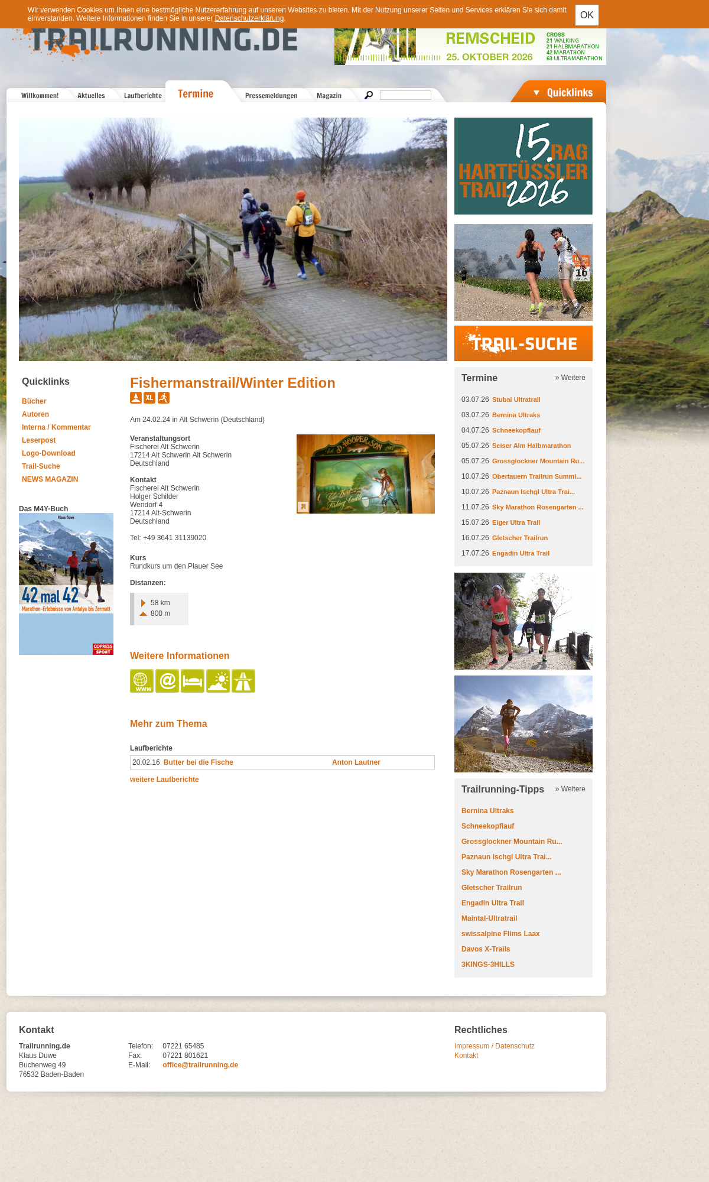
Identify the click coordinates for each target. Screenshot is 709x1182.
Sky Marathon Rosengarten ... (538, 507)
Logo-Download (49, 453)
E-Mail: (139, 1065)
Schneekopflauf (516, 430)
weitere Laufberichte (164, 779)
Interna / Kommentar (56, 427)
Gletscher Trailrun (520, 537)
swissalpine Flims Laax (500, 934)
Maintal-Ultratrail (489, 918)
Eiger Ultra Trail (516, 522)
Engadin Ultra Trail (520, 553)
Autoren (35, 414)
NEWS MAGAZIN (50, 479)
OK (587, 15)
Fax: (135, 1055)
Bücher (34, 401)
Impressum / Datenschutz (494, 1046)
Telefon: (140, 1046)
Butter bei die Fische (198, 762)
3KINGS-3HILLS (488, 964)
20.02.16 (146, 762)
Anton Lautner (356, 762)
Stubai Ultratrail (516, 399)
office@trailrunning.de (200, 1065)
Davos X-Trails (485, 949)
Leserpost (39, 440)
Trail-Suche (41, 466)
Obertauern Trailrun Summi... (537, 476)
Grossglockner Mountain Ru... (538, 461)
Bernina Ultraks (516, 414)
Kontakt (466, 1055)
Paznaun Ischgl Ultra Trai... (533, 491)
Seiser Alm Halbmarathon (531, 445)
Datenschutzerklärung (249, 18)
